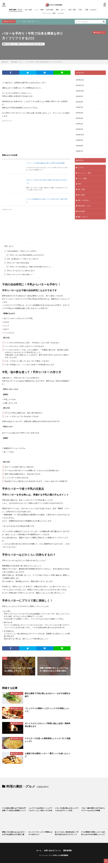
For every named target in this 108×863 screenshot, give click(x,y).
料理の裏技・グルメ (15, 10)
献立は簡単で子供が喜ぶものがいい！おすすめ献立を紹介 (47, 694)
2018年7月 (79, 151)
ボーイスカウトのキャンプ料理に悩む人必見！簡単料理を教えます (47, 724)
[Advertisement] (36, 136)
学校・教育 (72, 10)
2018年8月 (79, 145)
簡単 (41, 44)
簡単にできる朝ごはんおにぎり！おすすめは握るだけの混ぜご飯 (14, 833)
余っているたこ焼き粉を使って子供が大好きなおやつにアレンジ (67, 833)
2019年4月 (79, 118)
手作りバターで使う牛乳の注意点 (16, 262)
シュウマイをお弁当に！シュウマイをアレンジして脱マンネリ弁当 (40, 809)
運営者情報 (67, 850)
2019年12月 (80, 80)
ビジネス (61, 13)
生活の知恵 (49, 10)
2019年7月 (79, 107)
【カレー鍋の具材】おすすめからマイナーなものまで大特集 (93, 809)
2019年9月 (79, 96)
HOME (6, 62)
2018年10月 (80, 135)
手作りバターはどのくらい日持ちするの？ (19, 270)
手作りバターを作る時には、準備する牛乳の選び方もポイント (28, 266)
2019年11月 (80, 85)
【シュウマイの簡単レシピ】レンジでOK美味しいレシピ (47, 709)
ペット (18, 21)
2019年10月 (80, 91)
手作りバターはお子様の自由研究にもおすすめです (25, 255)
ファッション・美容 (48, 13)
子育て (80, 10)
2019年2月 (79, 129)
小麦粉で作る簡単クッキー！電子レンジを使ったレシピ (47, 754)
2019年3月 (79, 124)
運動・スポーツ (61, 10)
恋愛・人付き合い (91, 10)
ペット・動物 (39, 10)
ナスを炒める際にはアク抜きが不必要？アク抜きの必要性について (14, 809)
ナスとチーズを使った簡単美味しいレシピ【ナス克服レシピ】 (47, 739)
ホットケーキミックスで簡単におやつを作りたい (40, 833)
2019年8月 (79, 102)
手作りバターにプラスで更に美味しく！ (19, 274)
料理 (32, 21)
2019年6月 (79, 113)
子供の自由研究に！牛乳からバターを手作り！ (21, 251)
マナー (37, 21)
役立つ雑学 (28, 10)
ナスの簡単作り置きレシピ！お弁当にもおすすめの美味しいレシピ (93, 833)
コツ (20, 44)
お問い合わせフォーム (52, 850)
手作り (38, 44)
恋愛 (28, 21)
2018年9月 (79, 140)
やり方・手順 (31, 44)
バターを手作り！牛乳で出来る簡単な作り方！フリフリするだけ (44, 62)
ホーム (38, 850)
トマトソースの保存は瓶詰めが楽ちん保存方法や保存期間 (45, 163)
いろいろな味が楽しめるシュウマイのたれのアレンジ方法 (67, 809)
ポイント (24, 44)
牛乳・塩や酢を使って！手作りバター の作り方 (21, 258)
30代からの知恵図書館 (60, 855)
